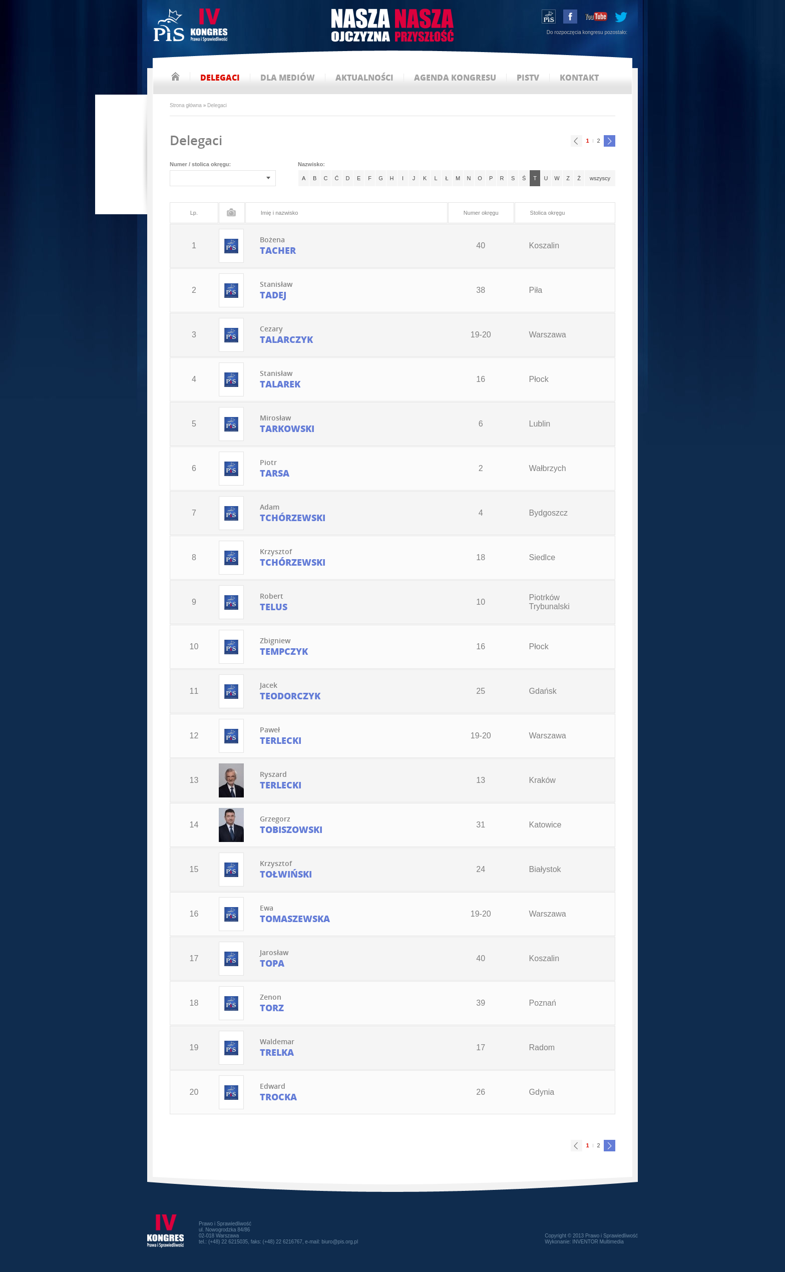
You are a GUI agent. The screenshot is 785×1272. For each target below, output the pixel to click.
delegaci (220, 78)
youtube (596, 17)
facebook (570, 17)
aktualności (364, 78)
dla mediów (287, 78)
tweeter (621, 17)
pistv (528, 78)
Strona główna (186, 105)
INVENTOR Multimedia (598, 1241)
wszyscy (600, 178)
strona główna (175, 76)
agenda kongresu (455, 78)
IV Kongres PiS (191, 26)
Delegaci (217, 105)
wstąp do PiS (549, 17)
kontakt (579, 78)
